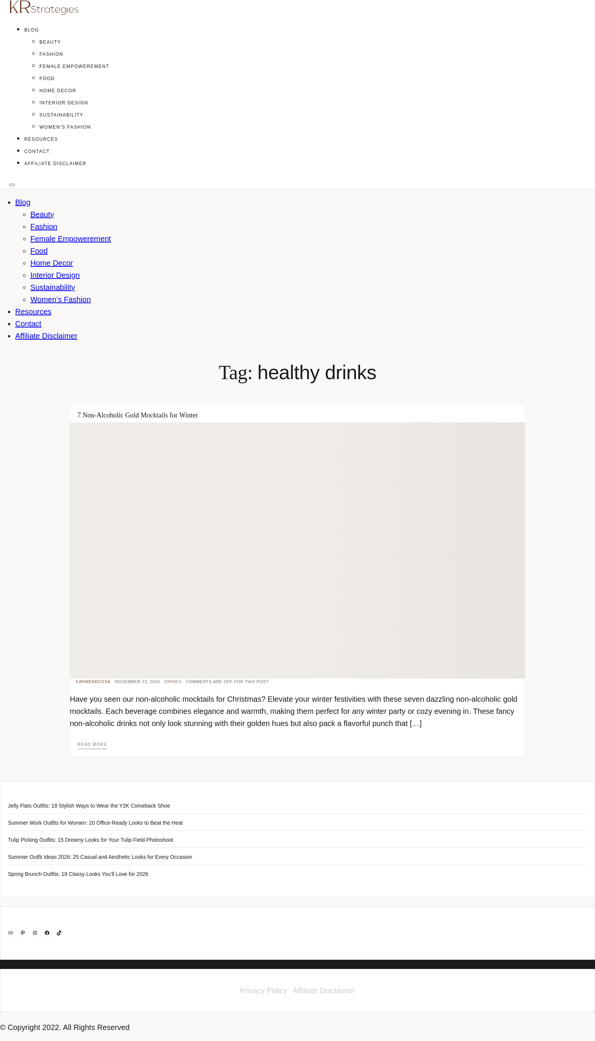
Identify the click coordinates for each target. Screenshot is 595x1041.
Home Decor (57, 90)
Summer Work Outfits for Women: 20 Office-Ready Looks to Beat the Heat (95, 823)
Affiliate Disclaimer (55, 163)
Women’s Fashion (65, 127)
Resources (41, 139)
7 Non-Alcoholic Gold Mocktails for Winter (137, 415)
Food (47, 78)
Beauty (50, 42)
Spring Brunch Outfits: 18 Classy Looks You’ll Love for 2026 (78, 874)
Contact (37, 151)
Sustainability (61, 115)
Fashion (51, 54)
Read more (92, 744)
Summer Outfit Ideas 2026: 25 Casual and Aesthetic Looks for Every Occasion (100, 857)
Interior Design (63, 103)
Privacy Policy (263, 990)
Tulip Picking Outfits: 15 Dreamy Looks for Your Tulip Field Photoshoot (90, 840)
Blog (31, 30)
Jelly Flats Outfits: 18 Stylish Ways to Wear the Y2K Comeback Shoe (89, 806)
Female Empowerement (74, 66)
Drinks (172, 681)
